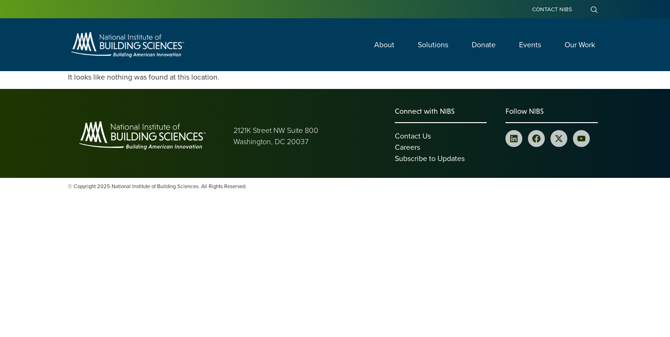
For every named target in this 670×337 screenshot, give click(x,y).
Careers (407, 147)
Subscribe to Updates (430, 158)
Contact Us (413, 136)
